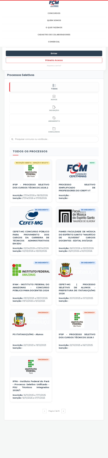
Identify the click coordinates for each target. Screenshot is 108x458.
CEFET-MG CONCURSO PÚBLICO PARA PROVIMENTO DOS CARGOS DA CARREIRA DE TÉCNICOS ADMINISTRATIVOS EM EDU (31, 237)
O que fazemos (54, 27)
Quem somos (54, 20)
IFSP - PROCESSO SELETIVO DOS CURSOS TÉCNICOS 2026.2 (31, 186)
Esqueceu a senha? (54, 66)
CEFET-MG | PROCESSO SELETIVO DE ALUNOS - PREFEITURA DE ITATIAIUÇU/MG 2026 (77, 289)
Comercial (54, 42)
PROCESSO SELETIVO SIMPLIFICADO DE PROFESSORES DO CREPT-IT (77, 187)
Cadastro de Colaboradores (54, 35)
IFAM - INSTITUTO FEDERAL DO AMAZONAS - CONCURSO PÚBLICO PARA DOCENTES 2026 (31, 287)
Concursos (54, 13)
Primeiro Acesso (54, 60)
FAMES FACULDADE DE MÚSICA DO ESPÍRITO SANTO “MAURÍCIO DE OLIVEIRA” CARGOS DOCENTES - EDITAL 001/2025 (77, 236)
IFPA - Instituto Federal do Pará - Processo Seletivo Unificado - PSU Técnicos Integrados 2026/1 (31, 386)
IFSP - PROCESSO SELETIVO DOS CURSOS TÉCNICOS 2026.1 (77, 336)
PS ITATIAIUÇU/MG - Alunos (28, 334)
